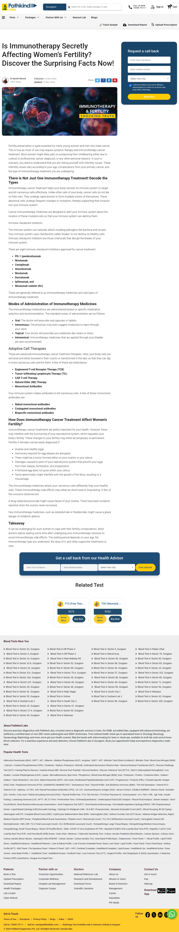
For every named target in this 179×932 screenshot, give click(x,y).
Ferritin (12, 794)
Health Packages (12, 888)
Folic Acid (22, 794)
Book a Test (10, 874)
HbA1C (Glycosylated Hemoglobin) (147, 770)
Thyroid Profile (98, 785)
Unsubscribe (66, 929)
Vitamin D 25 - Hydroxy (14, 789)
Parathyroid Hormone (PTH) (29, 785)
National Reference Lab (86, 874)
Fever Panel (139, 843)
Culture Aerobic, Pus (84, 838)
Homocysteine (130, 794)
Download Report (135, 25)
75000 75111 (17, 924)
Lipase (45, 775)
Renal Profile (153, 838)
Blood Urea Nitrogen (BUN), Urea (107, 775)
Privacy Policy (40, 919)
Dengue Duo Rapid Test (41, 858)
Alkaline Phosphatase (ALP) (67, 760)
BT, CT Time (50, 799)
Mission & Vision (117, 879)
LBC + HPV (70, 848)
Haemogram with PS (13, 814)
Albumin (49, 760)
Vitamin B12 (162, 785)
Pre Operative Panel (38, 848)
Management (115, 888)
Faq (146, 879)
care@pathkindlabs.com (46, 924)
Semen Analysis (161, 799)
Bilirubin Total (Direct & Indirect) (119, 760)
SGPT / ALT (38, 760)
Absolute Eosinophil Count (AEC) (126, 809)
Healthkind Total (39, 853)
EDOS (70, 919)
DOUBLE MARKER (140, 789)
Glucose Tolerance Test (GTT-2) (115, 770)
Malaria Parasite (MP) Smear (17, 819)
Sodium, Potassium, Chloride (69, 765)
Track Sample (109, 24)
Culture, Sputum (152, 834)
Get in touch (150, 874)
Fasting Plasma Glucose (27, 770)
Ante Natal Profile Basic (106, 838)
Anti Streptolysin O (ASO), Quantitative (141, 853)
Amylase (86, 760)
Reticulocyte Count (92, 819)
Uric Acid (34, 780)
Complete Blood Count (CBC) (38, 814)
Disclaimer (25, 919)
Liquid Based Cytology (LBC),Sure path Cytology (34, 809)
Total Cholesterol (20, 780)
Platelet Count (75, 819)
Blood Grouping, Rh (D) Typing (157, 809)
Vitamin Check (158, 789)
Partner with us (56, 17)
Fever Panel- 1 (139, 838)
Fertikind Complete (86, 848)
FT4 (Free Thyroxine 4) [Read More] (75, 603)
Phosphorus (85, 775)
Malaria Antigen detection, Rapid (158, 814)
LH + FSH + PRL (145, 794)
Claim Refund (10, 898)
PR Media (114, 902)
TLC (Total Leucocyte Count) (44, 824)
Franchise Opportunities (51, 874)
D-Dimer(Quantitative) (86, 799)
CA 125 (79, 789)
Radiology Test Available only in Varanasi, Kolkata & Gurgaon (91, 924)
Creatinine (49, 765)
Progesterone (122, 780)
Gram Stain (61, 834)
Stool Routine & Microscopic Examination (36, 804)
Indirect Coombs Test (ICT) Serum (125, 814)
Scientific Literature (83, 888)
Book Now (149, 96)
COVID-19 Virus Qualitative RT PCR (86, 829)
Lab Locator (10, 893)
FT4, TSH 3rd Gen (90, 794)
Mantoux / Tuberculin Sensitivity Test (85, 834)
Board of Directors (118, 883)
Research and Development (88, 879)
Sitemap (148, 883)
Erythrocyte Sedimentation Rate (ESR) (71, 814)
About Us (113, 874)
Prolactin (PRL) (137, 780)
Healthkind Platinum (41, 843)
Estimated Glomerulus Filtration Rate (101, 765)
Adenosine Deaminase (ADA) (17, 760)
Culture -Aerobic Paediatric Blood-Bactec (124, 834)
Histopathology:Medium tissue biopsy (147, 824)
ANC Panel (22, 848)
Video (61, 919)
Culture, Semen (66, 838)
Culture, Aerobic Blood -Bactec (18, 838)
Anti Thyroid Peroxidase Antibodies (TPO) (55, 789)
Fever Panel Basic (154, 843)
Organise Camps (47, 888)
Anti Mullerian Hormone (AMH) (121, 785)
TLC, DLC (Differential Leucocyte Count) (121, 819)
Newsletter (114, 898)
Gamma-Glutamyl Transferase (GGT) (137, 765)
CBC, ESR (25, 824)
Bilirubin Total (142, 760)
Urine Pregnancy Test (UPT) (71, 804)
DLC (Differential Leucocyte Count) (75, 824)
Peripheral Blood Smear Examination (49, 819)
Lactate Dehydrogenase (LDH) (26, 775)
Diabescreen (125, 838)
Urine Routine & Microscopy (98, 804)
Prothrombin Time (66, 799)
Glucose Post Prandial (70, 770)
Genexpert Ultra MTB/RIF (46, 838)
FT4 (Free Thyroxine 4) (111, 794)
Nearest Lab (79, 17)
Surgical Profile (114, 853)
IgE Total (158, 794)
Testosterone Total (80, 785)
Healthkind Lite (138, 848)
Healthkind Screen (57, 853)
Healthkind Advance (20, 843)
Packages (32, 17)
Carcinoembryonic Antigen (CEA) (100, 789)
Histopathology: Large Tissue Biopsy (110, 824)
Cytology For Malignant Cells (71, 809)
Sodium (164, 775)
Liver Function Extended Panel (87, 843)
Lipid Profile (126, 843)
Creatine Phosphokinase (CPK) (28, 765)
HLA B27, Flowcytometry (98, 809)
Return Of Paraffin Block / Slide (54, 829)
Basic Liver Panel (111, 843)
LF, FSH (30, 789)
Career (112, 893)
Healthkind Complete (107, 848)
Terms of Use (10, 919)
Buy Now (78, 619)
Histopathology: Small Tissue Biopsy (21, 829)
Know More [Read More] (63, 619)
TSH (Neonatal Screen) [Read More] (111, 603)
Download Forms (82, 883)
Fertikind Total (74, 853)
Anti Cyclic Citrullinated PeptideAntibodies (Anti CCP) (89, 780)
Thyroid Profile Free (71, 794)
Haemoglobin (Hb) (99, 814)
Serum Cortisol (124, 789)
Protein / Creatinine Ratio (147, 775)
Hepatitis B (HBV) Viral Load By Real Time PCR (126, 829)
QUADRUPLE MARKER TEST (57, 785)
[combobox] (149, 78)
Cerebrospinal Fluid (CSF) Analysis (114, 799)
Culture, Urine (167, 834)
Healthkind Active (155, 848)
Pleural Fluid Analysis (142, 799)
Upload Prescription (165, 24)
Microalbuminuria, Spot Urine (64, 775)
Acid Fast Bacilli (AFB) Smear (41, 834)
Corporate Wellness (49, 879)
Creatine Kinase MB (49, 770)
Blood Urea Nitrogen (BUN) (162, 760)
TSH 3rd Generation (146, 785)
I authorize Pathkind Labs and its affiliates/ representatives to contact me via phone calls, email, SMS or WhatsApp (149, 87)
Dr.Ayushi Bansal (18, 78)
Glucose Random (90, 770)
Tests (13, 17)
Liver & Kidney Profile (62, 843)
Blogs (94, 17)
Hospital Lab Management (52, 883)
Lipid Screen (124, 848)
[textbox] (149, 79)
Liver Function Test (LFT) (94, 853)
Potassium (129, 775)
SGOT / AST (97, 760)
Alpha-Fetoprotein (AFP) (51, 780)
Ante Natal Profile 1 (21, 853)
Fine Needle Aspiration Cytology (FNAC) (131, 804)
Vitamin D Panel (56, 848)
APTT (41, 799)
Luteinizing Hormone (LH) (24, 799)
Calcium (9, 765)
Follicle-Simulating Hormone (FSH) (44, 794)
